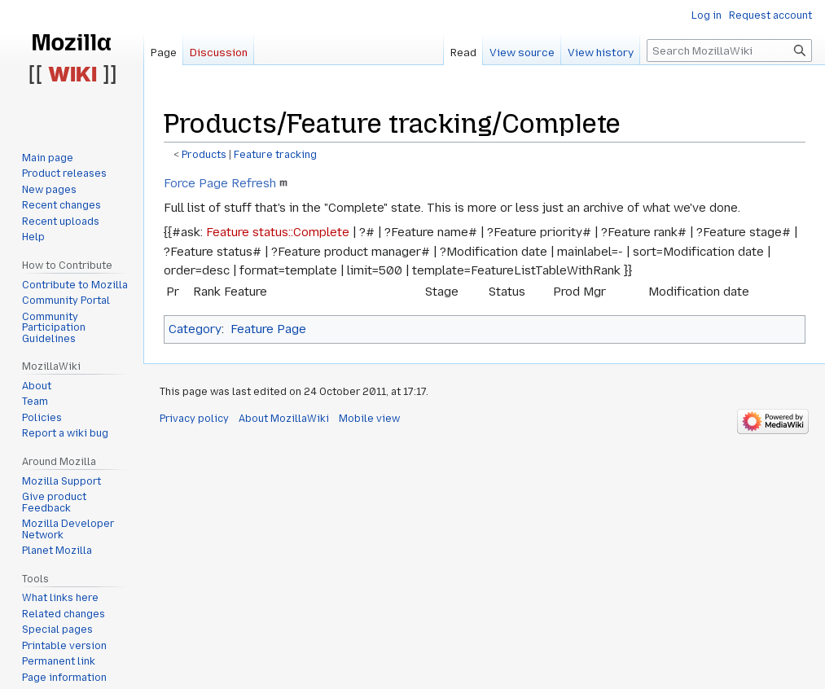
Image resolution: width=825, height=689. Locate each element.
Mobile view (369, 418)
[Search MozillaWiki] (729, 50)
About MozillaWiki (284, 418)
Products (204, 154)
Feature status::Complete (277, 232)
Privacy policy (194, 418)
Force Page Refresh (220, 183)
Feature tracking (275, 154)
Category (195, 329)
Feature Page (268, 329)
